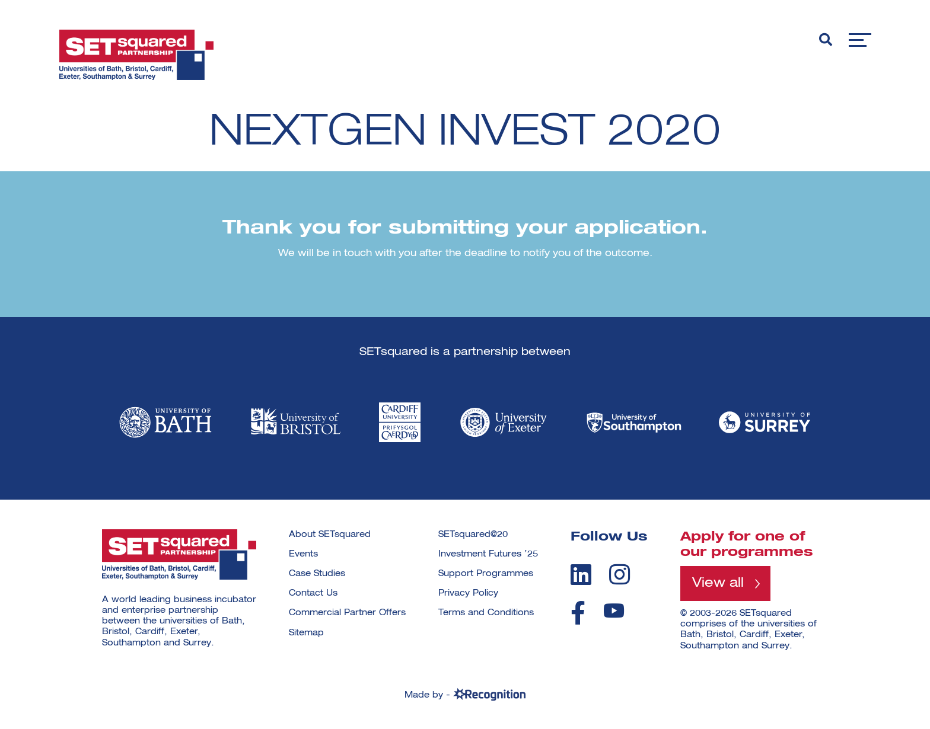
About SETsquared (330, 534)
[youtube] (614, 611)
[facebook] (578, 613)
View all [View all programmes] (718, 583)
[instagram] (619, 574)
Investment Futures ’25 (488, 554)
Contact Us (313, 593)
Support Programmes (485, 574)
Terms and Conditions (486, 613)
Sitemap (306, 633)
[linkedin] (581, 574)
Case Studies (317, 574)
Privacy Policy (468, 593)
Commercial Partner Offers (347, 613)
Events (303, 554)
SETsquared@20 (473, 534)
